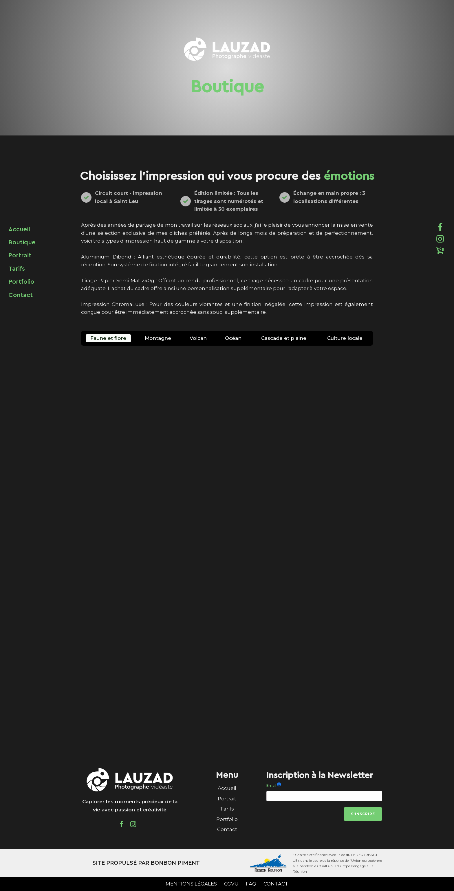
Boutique (21, 242)
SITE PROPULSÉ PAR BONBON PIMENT (146, 863)
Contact (227, 829)
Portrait (227, 799)
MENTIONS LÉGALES (191, 884)
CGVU (231, 884)
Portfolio (227, 819)
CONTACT (275, 884)
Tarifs (227, 809)
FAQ (251, 884)
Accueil (227, 788)
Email (271, 785)
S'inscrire (363, 814)
